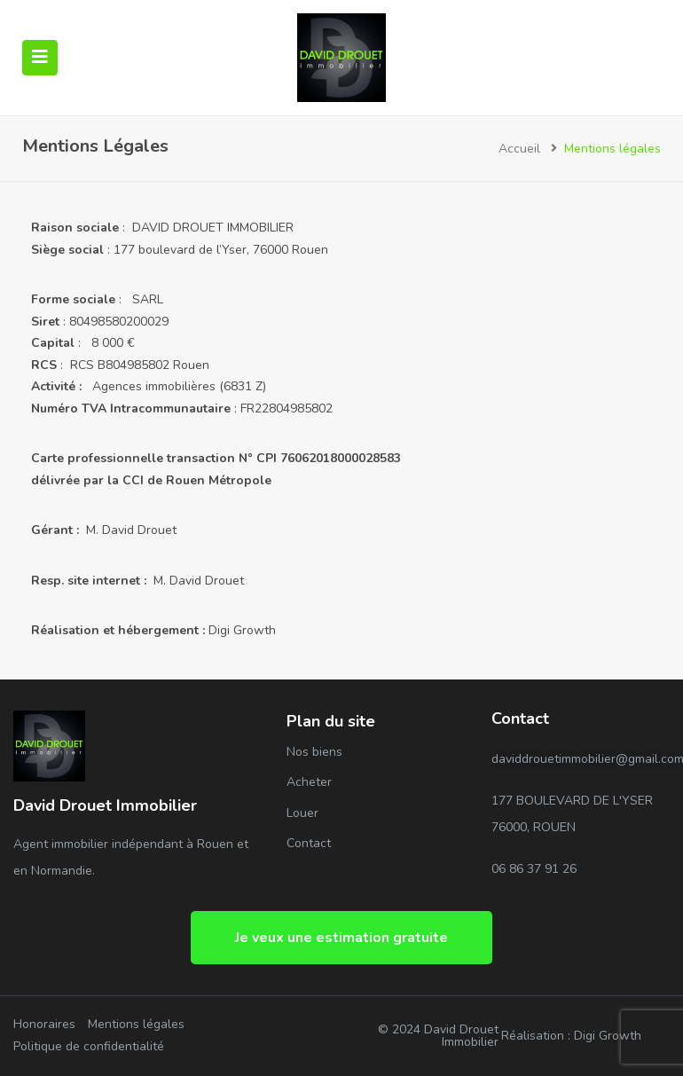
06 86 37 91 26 (534, 868)
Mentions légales (136, 1024)
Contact (309, 843)
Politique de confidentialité (88, 1046)
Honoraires (44, 1024)
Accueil (519, 148)
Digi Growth (242, 630)
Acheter (309, 782)
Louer (302, 813)
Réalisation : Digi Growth (571, 1035)
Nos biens (314, 751)
